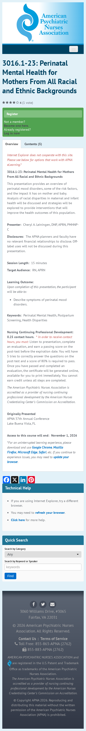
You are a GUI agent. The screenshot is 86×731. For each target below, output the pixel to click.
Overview (11, 144)
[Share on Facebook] (6, 479)
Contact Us (27, 638)
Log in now (12, 133)
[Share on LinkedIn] (23, 479)
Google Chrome (42, 447)
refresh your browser (50, 513)
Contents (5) (33, 144)
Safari (42, 452)
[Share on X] (15, 479)
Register (12, 114)
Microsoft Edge (27, 452)
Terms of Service (54, 638)
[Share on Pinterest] (31, 479)
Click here (18, 520)
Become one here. (16, 126)
